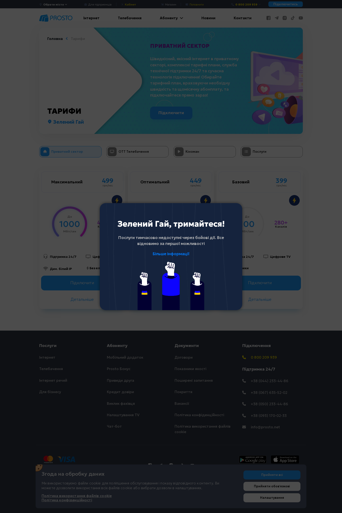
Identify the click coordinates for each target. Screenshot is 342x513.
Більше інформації (171, 253)
